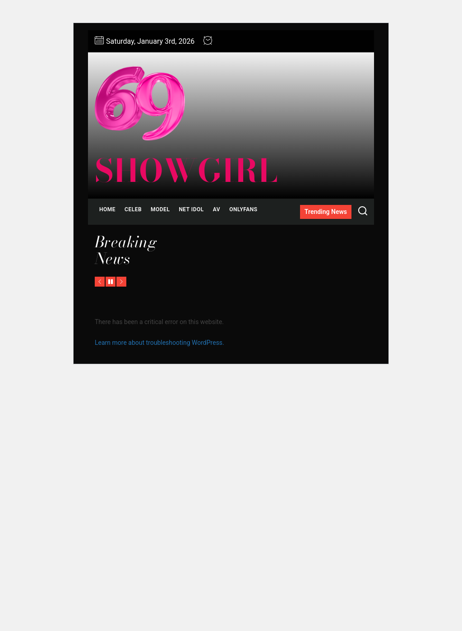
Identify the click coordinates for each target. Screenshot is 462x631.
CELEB (133, 209)
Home (107, 209)
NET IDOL (191, 209)
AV (216, 209)
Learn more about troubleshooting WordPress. (159, 342)
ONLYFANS (243, 209)
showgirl (186, 171)
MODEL (160, 209)
